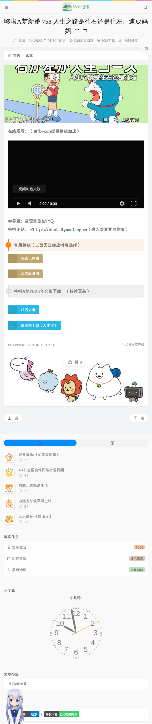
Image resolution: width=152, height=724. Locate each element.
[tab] (39, 443)
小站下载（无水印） (39, 325)
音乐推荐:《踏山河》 (35, 516)
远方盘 (28, 309)
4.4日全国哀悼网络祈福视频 (41, 469)
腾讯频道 (30, 258)
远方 (22, 40)
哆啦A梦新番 (18, 684)
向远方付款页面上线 (35, 500)
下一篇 (138, 417)
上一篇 (13, 417)
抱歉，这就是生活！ (35, 485)
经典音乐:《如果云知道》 (39, 454)
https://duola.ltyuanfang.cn (58, 229)
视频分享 (131, 40)
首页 (14, 55)
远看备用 (30, 273)
